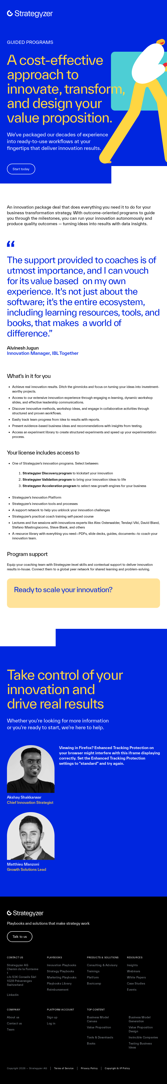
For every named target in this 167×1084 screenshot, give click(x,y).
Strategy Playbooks (60, 971)
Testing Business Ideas (140, 1045)
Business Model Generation (139, 1019)
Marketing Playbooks (61, 977)
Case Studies (136, 983)
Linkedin (13, 995)
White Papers (136, 977)
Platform (93, 977)
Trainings (93, 971)
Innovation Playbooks (61, 965)
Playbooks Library (59, 983)
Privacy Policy (89, 1068)
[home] (30, 14)
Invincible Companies (143, 1037)
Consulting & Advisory (102, 965)
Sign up (52, 1017)
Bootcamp (94, 983)
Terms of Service (63, 1068)
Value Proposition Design (141, 1029)
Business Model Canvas (98, 1019)
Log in (51, 1023)
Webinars (133, 971)
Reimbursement (58, 989)
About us (13, 1017)
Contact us (14, 1023)
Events (132, 989)
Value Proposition (99, 1027)
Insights (132, 965)
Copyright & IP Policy (117, 1068)
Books (91, 1043)
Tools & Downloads (100, 1037)
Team (10, 1029)
